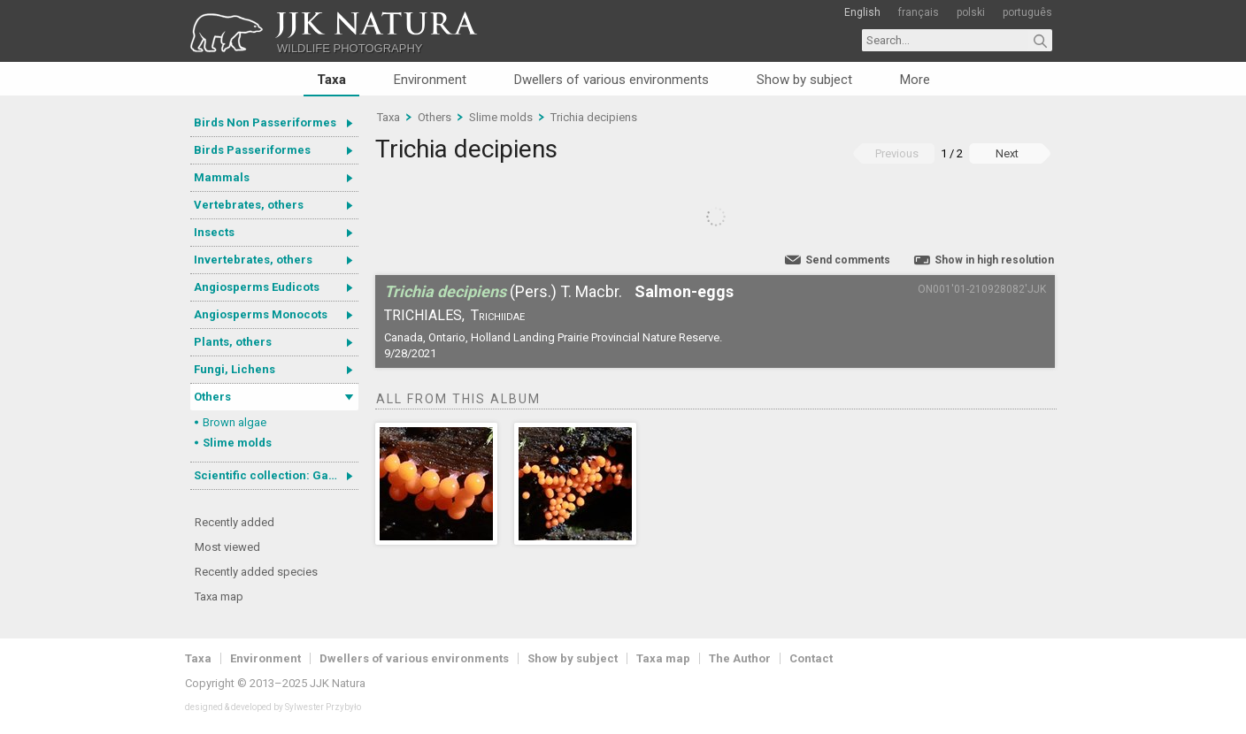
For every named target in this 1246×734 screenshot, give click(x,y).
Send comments (847, 260)
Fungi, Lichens (234, 369)
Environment (430, 80)
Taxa (331, 80)
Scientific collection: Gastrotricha (276, 475)
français (918, 12)
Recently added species (256, 571)
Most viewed (227, 547)
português (1027, 12)
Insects (214, 232)
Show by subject (804, 80)
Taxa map (219, 596)
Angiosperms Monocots (260, 314)
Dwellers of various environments (611, 80)
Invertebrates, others (253, 259)
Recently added (234, 522)
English (862, 12)
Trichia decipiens (593, 117)
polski (971, 12)
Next (1007, 153)
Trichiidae (498, 315)
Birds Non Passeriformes (265, 122)
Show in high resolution (994, 260)
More (915, 80)
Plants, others (233, 341)
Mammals (222, 177)
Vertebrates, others (249, 204)
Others (212, 396)
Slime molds (237, 442)
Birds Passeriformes (252, 150)
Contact (811, 658)
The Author (740, 658)
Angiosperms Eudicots (256, 287)
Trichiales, (424, 315)
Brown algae (234, 422)
